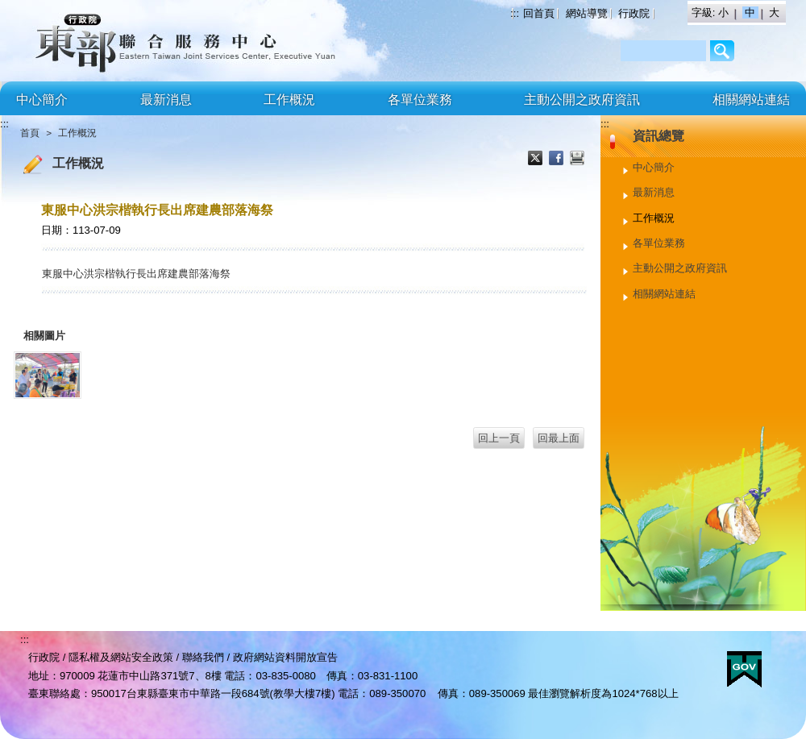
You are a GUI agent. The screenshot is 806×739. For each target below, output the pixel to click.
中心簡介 (42, 99)
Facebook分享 (558, 159)
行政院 (634, 13)
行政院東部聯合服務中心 (141, 40)
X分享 (537, 159)
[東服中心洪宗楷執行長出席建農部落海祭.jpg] (47, 375)
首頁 (29, 133)
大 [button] (774, 12)
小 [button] (725, 12)
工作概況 (289, 99)
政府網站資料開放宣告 (285, 657)
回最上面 (559, 438)
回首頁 (539, 13)
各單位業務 (420, 99)
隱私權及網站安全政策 (121, 657)
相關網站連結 (751, 99)
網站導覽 (587, 13)
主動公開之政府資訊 (582, 99)
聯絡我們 (203, 657)
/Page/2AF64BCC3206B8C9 (722, 50)
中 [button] (751, 12)
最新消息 (166, 99)
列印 (577, 159)
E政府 (744, 669)
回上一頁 (499, 438)
